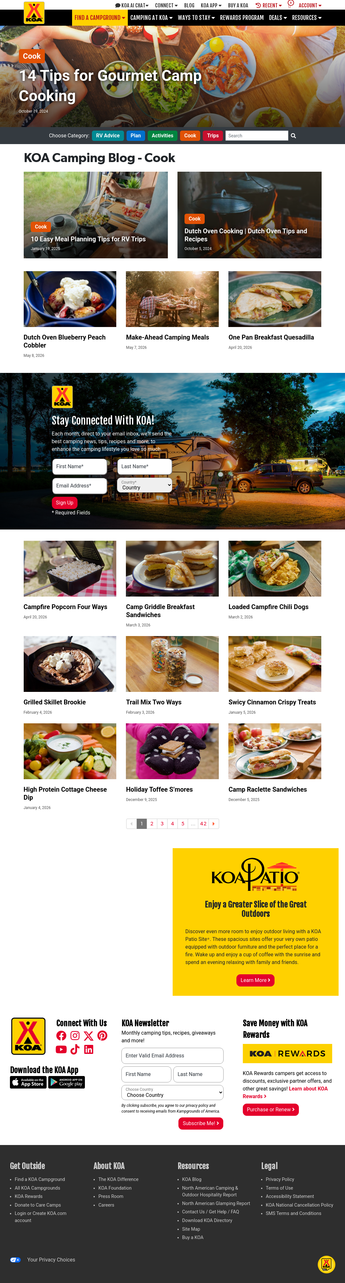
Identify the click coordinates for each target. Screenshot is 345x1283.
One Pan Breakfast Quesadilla (271, 337)
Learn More (255, 980)
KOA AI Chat (132, 5)
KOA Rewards (29, 1196)
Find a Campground (100, 17)
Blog (189, 5)
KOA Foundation (115, 1188)
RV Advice (108, 136)
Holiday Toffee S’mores (159, 789)
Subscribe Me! (201, 1123)
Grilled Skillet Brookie (55, 702)
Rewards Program (242, 17)
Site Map (191, 1229)
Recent (269, 5)
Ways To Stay (196, 17)
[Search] (257, 136)
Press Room (110, 1196)
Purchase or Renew (271, 1109)
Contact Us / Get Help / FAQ (210, 1212)
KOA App (211, 5)
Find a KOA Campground (40, 1179)
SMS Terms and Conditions (293, 1213)
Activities (163, 136)
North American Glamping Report (216, 1203)
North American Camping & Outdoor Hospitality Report (210, 1191)
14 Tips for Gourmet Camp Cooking (110, 85)
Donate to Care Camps (38, 1205)
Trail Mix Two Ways (153, 702)
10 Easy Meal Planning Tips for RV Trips (88, 239)
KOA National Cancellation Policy (299, 1205)
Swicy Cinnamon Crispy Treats (272, 702)
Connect (166, 5)
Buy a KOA (193, 1237)
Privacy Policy (280, 1179)
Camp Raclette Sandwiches (267, 789)
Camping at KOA (151, 17)
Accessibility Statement (290, 1196)
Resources (307, 17)
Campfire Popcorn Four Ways (66, 607)
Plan (136, 136)
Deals (278, 17)
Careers (106, 1205)
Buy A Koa (238, 5)
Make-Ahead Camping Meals (167, 337)
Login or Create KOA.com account (40, 1217)
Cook (32, 56)
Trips (213, 136)
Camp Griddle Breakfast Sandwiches (160, 611)
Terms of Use (279, 1188)
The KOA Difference (118, 1179)
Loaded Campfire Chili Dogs (268, 607)
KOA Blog (191, 1179)
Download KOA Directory (207, 1220)
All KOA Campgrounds (37, 1188)
